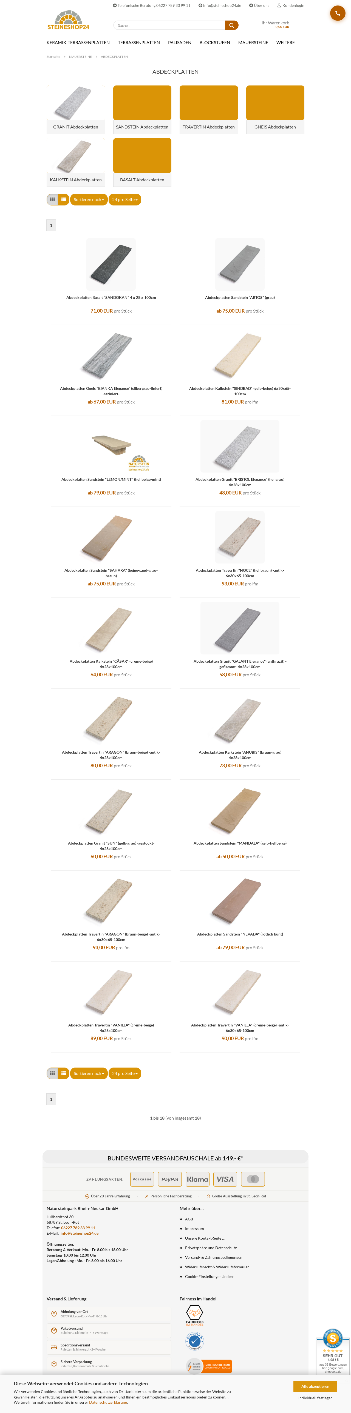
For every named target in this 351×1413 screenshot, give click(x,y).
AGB (189, 1219)
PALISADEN (179, 42)
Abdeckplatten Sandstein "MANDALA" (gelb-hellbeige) (240, 843)
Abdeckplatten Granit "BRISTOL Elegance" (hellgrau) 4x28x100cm (240, 482)
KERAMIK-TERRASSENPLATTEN (78, 42)
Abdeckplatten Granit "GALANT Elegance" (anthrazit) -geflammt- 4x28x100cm (240, 664)
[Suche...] (232, 25)
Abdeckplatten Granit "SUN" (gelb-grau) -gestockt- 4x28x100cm (111, 846)
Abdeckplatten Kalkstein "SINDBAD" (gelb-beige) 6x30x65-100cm (240, 391)
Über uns (259, 5)
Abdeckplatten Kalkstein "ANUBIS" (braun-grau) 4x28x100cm (240, 755)
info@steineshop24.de (220, 5)
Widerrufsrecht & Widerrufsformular (217, 1267)
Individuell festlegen (315, 1397)
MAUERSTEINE (253, 42)
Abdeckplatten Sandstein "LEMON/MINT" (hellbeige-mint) (111, 479)
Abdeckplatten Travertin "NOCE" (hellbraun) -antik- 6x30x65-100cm (240, 573)
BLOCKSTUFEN (215, 42)
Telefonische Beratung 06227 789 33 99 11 (151, 5)
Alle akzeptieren (315, 1386)
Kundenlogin (291, 5)
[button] (52, 199)
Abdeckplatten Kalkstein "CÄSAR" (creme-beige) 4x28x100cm (111, 664)
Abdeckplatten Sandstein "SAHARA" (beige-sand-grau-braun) (111, 573)
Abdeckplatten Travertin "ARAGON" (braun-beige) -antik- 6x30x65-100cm (111, 937)
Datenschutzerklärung (108, 1402)
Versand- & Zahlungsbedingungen (213, 1257)
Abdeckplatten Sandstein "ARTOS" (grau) (240, 297)
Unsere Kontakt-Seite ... (205, 1238)
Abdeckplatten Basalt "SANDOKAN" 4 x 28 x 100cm (111, 297)
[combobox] (89, 199)
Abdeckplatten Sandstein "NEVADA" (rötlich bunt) (240, 934)
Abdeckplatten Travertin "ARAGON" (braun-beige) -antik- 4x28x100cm (111, 755)
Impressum (194, 1228)
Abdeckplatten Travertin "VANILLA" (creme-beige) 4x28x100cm (111, 1028)
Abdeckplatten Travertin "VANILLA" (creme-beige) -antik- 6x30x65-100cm (240, 1028)
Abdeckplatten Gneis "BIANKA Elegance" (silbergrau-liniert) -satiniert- (111, 391)
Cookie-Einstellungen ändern (209, 1276)
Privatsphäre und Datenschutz (211, 1247)
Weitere (285, 42)
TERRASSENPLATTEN (139, 42)
